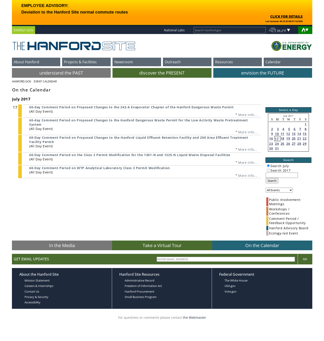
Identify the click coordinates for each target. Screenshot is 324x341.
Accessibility (32, 302)
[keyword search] (282, 175)
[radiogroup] (268, 165)
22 (304, 138)
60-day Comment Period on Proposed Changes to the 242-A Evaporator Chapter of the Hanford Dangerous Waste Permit (131, 107)
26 (288, 143)
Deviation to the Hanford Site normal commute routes (74, 12)
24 (277, 143)
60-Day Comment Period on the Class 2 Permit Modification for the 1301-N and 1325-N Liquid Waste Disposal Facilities (129, 155)
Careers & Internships (39, 286)
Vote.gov (230, 291)
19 (288, 138)
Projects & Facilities (80, 61)
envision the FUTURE (262, 73)
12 (288, 134)
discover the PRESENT (161, 73)
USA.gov (230, 286)
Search (272, 181)
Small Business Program (141, 297)
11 (282, 134)
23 (271, 143)
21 (299, 138)
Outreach (173, 61)
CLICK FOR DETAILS (286, 16)
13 (294, 134)
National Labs (174, 30)
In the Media (62, 245)
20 (294, 138)
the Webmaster (194, 317)
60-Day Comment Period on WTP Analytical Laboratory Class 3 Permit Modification (99, 168)
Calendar (273, 61)
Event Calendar (45, 81)
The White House (236, 280)
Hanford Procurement (139, 291)
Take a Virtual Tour (162, 245)
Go (305, 259)
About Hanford (26, 61)
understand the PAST (61, 73)
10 (277, 134)
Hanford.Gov (21, 81)
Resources (224, 61)
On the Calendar (262, 245)
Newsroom (123, 61)
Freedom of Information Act (143, 286)
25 (282, 143)
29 (304, 143)
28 (299, 143)
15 (304, 134)
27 (294, 143)
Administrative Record (139, 280)
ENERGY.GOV (23, 30)
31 (277, 148)
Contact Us (32, 291)
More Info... (247, 115)
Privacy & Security (36, 297)
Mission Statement (37, 280)
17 (277, 138)
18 (282, 138)
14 (299, 134)
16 (271, 138)
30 (271, 148)
